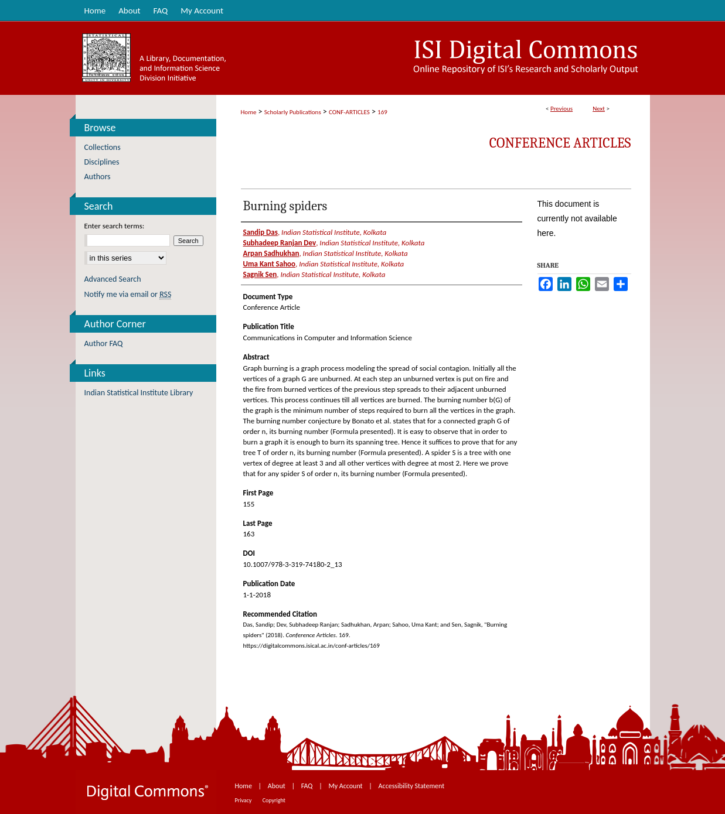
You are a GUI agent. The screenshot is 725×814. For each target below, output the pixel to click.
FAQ (307, 786)
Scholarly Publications (292, 112)
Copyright (274, 800)
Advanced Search (112, 279)
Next (599, 108)
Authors (97, 177)
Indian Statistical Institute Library (138, 393)
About (277, 786)
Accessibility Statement (412, 786)
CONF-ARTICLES (349, 112)
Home (249, 112)
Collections (102, 147)
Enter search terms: (114, 225)
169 (382, 112)
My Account (346, 786)
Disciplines (102, 162)
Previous (561, 108)
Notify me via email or (128, 294)
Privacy (244, 800)
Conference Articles (560, 143)
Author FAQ (103, 343)
